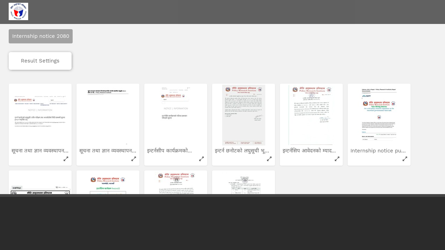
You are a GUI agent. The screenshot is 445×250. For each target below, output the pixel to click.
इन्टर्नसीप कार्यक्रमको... (170, 122)
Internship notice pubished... (387, 122)
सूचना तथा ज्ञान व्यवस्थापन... (40, 122)
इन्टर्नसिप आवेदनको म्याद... (310, 122)
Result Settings (40, 32)
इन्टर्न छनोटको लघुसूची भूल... (244, 122)
